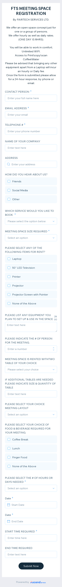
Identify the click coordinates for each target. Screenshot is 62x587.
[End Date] (33, 521)
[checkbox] (31, 181)
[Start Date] (33, 504)
